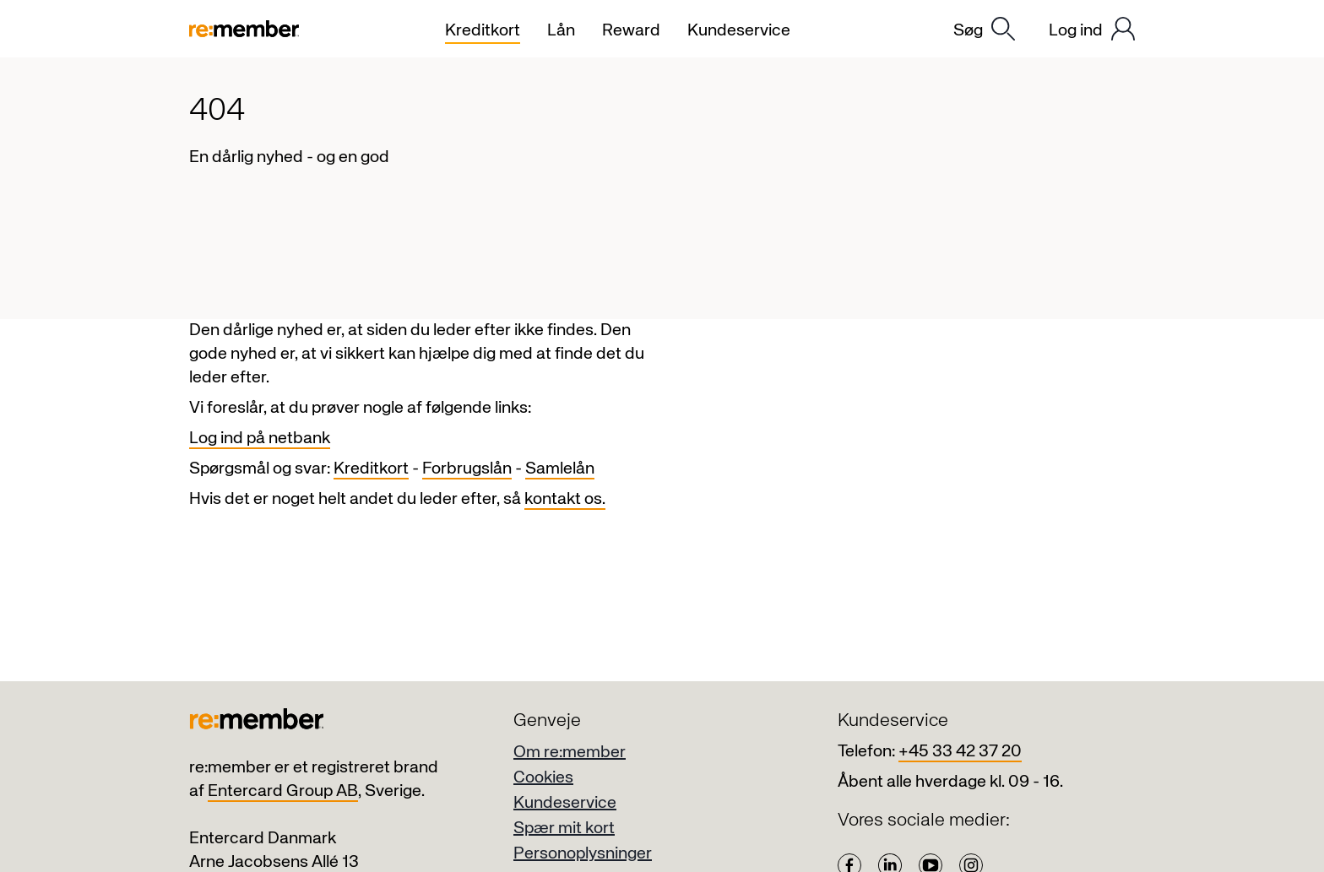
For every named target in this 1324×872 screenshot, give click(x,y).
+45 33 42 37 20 (960, 752)
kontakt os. (564, 499)
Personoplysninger (582, 854)
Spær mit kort (564, 828)
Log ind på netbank (259, 438)
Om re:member (569, 752)
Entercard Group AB (283, 791)
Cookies (543, 778)
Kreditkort (371, 469)
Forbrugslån (467, 469)
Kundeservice (564, 803)
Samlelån (559, 469)
